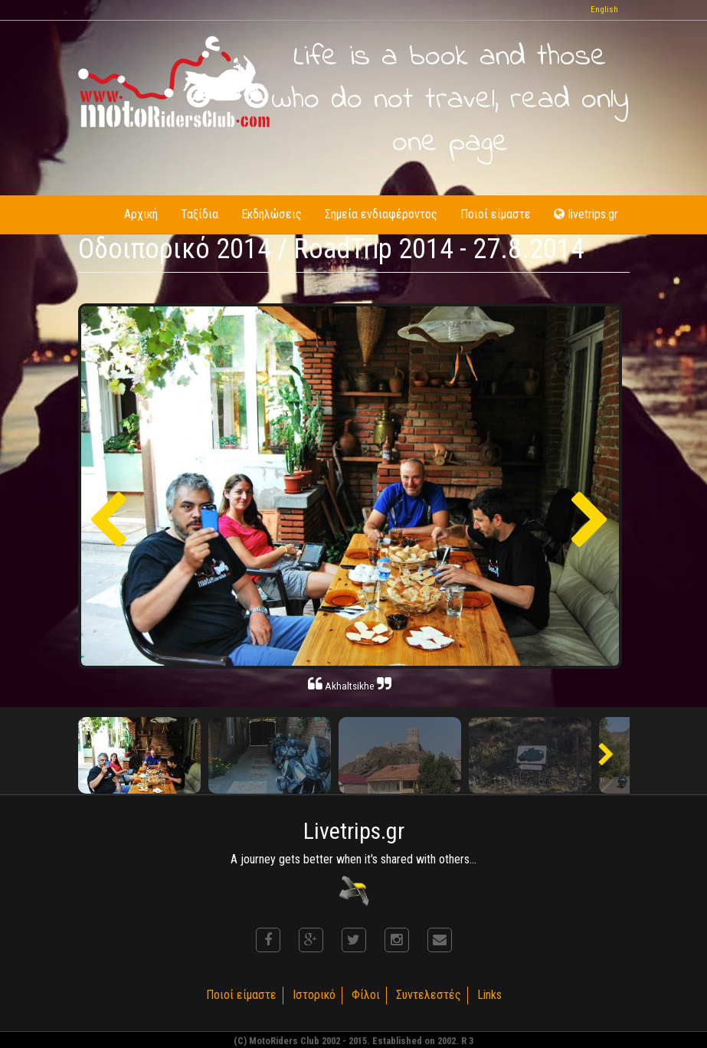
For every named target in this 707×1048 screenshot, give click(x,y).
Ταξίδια (199, 214)
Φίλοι (366, 994)
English (604, 10)
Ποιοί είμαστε (495, 214)
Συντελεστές (428, 994)
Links (489, 994)
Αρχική (141, 214)
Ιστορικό (314, 994)
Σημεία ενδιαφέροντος (381, 214)
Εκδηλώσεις (271, 214)
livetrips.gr (586, 214)
